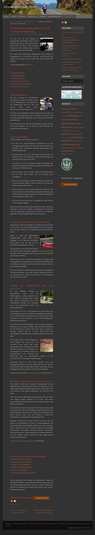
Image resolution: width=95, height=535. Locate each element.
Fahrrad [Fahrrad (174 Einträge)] (65, 123)
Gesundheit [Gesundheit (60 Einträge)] (66, 127)
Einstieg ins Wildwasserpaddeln (22, 467)
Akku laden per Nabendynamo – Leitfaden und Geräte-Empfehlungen (72, 48)
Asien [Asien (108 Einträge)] (73, 108)
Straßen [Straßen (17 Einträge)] (75, 148)
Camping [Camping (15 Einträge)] (63, 116)
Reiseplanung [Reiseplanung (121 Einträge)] (72, 144)
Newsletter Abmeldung (50, 523)
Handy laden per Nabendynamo (72, 59)
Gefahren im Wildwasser (20, 470)
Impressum (8, 523)
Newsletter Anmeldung (35, 523)
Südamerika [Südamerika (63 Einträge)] (66, 150)
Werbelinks (29, 65)
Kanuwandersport (30, 21)
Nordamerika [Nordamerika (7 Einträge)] (64, 137)
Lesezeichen (15, 504)
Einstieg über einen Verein (20, 86)
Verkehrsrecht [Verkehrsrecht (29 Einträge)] (66, 154)
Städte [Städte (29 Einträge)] (81, 148)
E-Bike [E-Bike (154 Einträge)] (70, 115)
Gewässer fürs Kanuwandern (21, 465)
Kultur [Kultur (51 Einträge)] (67, 130)
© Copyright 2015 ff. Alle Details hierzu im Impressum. (74, 523)
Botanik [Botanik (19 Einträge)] (79, 112)
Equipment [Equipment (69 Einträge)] (66, 119)
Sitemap (7, 525)
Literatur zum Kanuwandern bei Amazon (23, 441)
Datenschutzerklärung (20, 523)
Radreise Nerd (16, 34)
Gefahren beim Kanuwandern (21, 459)
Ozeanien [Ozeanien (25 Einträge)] (70, 137)
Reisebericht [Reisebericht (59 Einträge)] (66, 140)
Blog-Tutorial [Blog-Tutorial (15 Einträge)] (73, 112)
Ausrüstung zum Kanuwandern (22, 462)
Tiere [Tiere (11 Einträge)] (73, 151)
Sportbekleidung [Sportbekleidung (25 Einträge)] (67, 148)
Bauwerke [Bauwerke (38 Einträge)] (65, 112)
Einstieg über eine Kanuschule (22, 84)
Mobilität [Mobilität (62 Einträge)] (65, 133)
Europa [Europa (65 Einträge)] (75, 119)
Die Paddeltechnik (18, 76)
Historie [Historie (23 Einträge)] (81, 127)
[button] (12, 501)
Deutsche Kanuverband (34, 373)
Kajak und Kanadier (18, 78)
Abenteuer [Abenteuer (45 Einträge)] (65, 109)
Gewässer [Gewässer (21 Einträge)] (75, 127)
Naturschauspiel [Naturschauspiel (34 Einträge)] (75, 134)
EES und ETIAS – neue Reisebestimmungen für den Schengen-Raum (71, 40)
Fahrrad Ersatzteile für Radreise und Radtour (19, 511)
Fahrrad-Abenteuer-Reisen (20, 6)
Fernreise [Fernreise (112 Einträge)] (76, 123)
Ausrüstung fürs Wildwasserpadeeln (23, 473)
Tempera (80, 528)
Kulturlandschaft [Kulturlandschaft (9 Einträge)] (74, 131)
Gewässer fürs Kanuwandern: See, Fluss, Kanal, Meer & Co (43, 512)
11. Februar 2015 (28, 34)
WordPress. (87, 528)
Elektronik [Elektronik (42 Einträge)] (78, 116)
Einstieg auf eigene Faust (20, 81)
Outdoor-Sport (18, 21)
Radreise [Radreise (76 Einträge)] (78, 137)
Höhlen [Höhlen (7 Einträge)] (62, 131)
